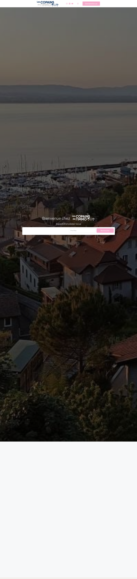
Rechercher (105, 231)
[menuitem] (77, 3)
